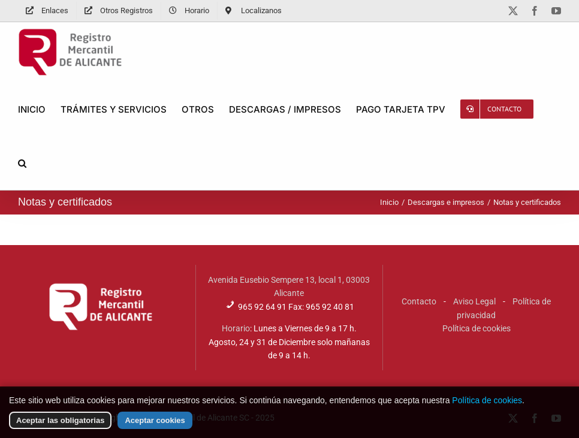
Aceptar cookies (155, 426)
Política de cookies (476, 328)
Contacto (419, 301)
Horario (236, 328)
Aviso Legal (474, 301)
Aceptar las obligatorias (60, 426)
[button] (22, 163)
